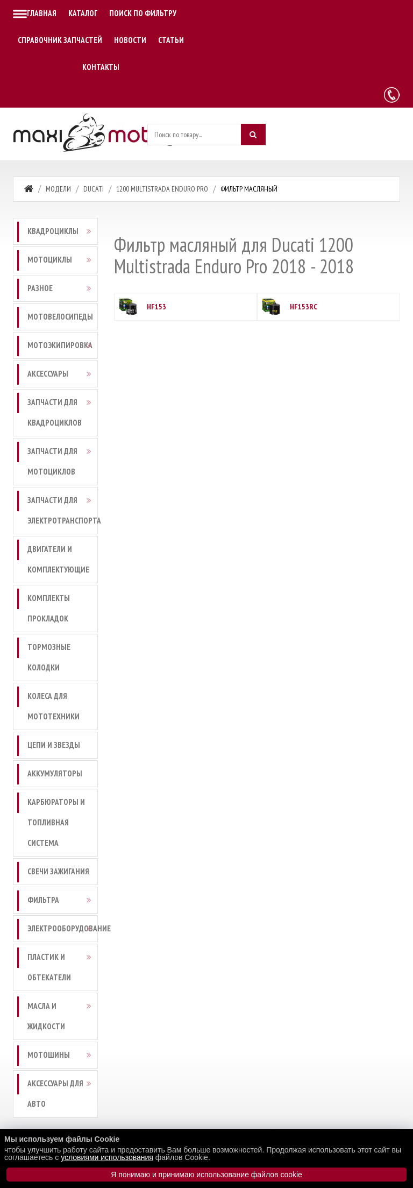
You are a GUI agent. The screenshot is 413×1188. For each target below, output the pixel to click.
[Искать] (253, 134)
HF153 (156, 307)
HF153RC (303, 307)
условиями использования (107, 1157)
